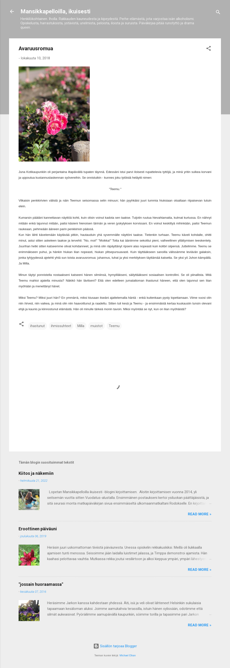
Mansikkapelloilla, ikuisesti (55, 11)
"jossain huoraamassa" (41, 584)
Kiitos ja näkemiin (36, 473)
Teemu (114, 326)
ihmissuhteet (61, 326)
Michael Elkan (128, 655)
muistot (96, 326)
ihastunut (37, 326)
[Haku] (218, 13)
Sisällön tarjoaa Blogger (115, 646)
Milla (80, 326)
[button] (208, 49)
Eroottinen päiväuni (38, 528)
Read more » (199, 514)
